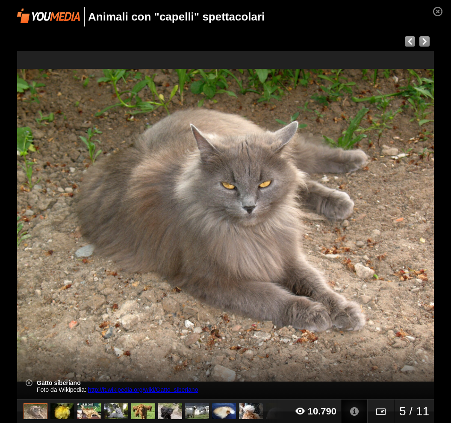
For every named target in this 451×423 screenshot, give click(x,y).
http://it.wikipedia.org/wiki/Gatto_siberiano (143, 389)
